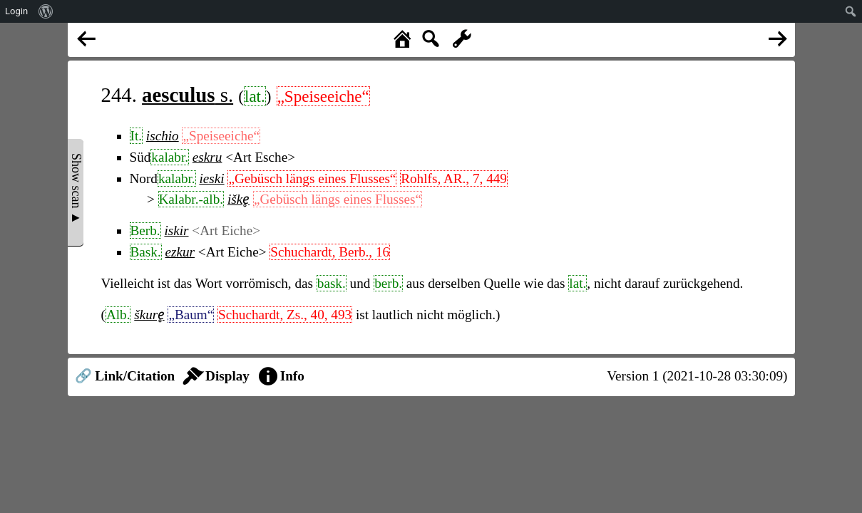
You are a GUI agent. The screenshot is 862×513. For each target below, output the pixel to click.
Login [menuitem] (16, 11)
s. (187, 94)
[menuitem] (46, 11)
